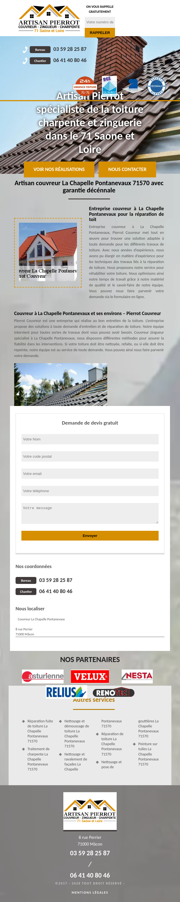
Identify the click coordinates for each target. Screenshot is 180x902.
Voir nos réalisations (59, 169)
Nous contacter (127, 169)
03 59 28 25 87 (58, 49)
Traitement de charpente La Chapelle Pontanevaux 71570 (39, 759)
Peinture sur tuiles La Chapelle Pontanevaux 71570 (148, 754)
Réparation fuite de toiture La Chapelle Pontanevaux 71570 (40, 731)
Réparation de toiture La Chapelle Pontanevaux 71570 (112, 744)
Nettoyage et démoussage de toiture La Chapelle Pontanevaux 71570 (76, 734)
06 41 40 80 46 (58, 60)
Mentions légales (90, 892)
